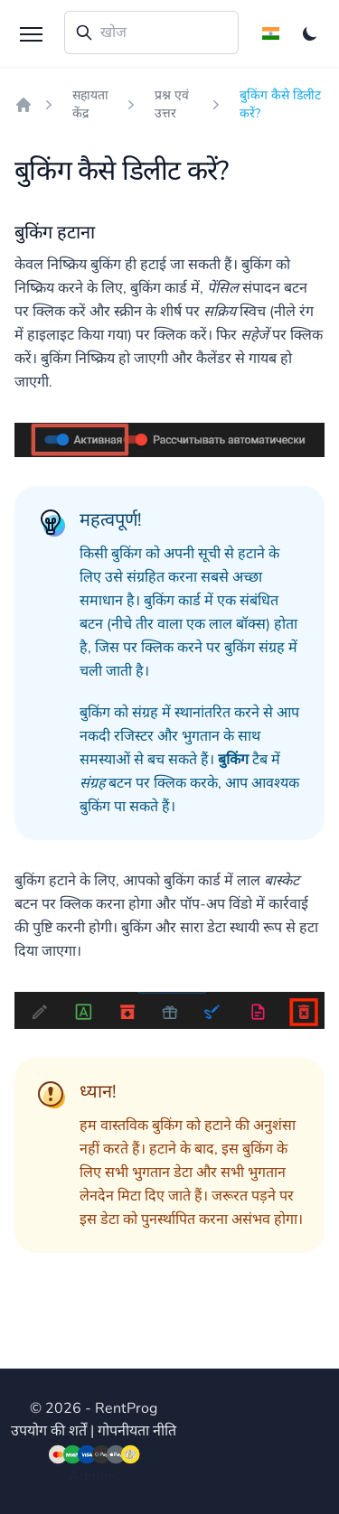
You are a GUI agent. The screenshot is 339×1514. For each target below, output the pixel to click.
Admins (94, 1476)
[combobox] (151, 32)
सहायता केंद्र (90, 104)
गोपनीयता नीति (137, 1431)
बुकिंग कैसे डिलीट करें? (280, 104)
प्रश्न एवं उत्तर (172, 104)
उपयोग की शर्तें (49, 1431)
